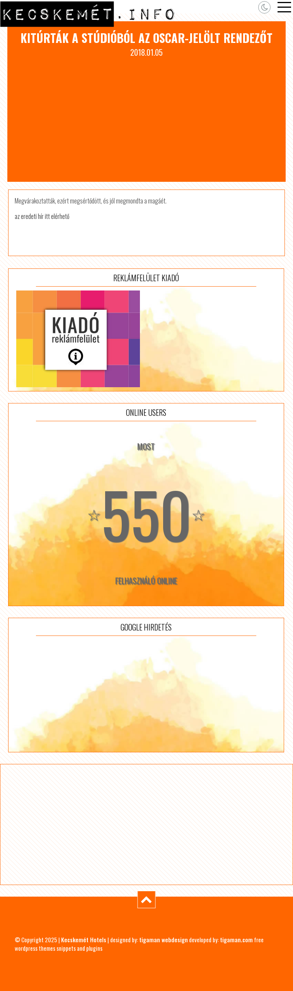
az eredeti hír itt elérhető (42, 216)
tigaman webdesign (163, 939)
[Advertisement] (146, 116)
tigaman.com (236, 939)
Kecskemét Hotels (83, 939)
